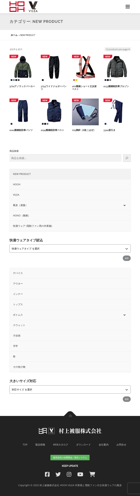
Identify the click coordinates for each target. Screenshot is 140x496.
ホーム (14, 35)
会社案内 (104, 444)
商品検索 (14, 151)
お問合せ (121, 444)
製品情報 (40, 444)
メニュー (128, 6)
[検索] (127, 158)
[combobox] (68, 248)
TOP (25, 444)
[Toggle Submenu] (124, 205)
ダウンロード (83, 444)
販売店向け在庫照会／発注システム (70, 457)
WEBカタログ (60, 444)
